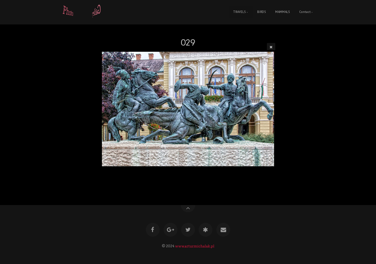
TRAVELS (239, 12)
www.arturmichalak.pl (194, 246)
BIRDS (261, 12)
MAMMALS (282, 12)
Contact (305, 12)
